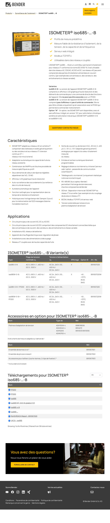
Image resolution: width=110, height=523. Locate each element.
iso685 (11, 404)
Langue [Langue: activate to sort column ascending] (70, 387)
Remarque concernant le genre (18, 516)
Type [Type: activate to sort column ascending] (44, 387)
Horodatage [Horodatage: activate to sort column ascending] (82, 387)
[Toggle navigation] (102, 4)
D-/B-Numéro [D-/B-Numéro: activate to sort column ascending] (94, 386)
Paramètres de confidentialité (27, 514)
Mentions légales (38, 516)
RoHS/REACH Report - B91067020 (22, 424)
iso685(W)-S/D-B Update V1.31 (20, 411)
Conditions (10, 514)
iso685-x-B (13, 415)
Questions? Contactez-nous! (65, 128)
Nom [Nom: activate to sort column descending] (10, 387)
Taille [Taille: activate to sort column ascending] (60, 387)
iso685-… (12, 420)
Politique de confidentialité (51, 514)
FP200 (11, 392)
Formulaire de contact (24, 478)
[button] (93, 4)
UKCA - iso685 (14, 431)
